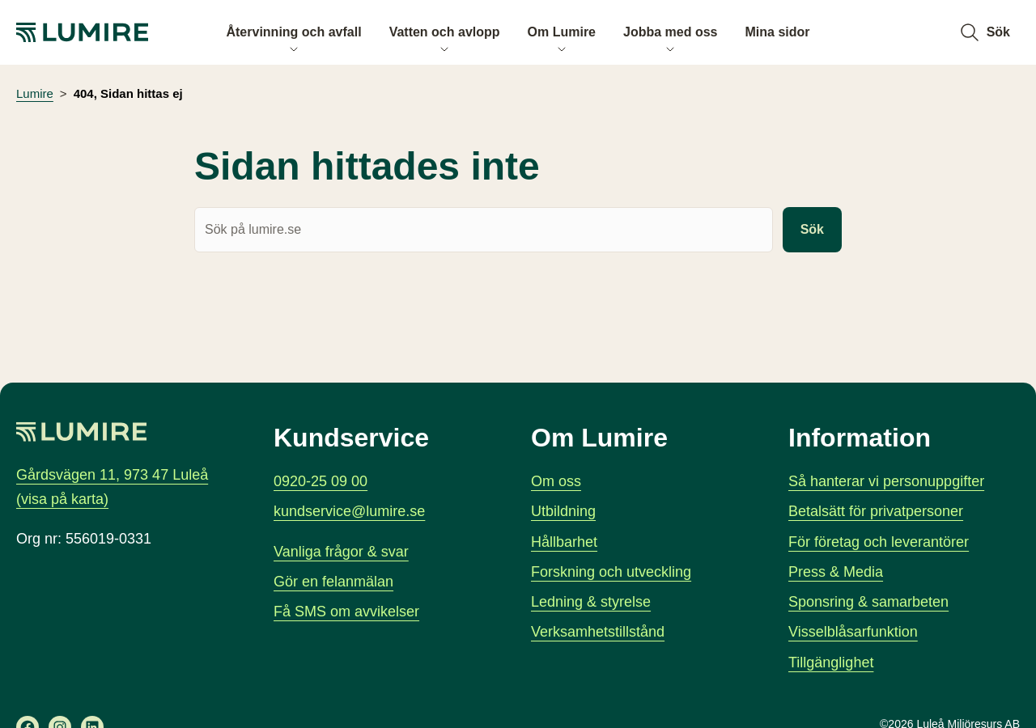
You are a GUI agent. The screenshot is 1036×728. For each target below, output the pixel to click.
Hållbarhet (564, 541)
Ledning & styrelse (591, 602)
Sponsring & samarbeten (868, 602)
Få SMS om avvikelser (346, 611)
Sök (812, 230)
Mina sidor (777, 32)
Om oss (556, 481)
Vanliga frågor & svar (341, 551)
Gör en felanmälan (333, 582)
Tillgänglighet (830, 662)
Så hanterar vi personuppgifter (886, 481)
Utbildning (563, 511)
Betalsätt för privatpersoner (875, 511)
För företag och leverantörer (878, 541)
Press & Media (835, 572)
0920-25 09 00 (320, 481)
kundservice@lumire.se (349, 511)
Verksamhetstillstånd (597, 632)
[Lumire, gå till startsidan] (97, 32)
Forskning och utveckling (611, 572)
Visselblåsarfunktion (853, 632)
